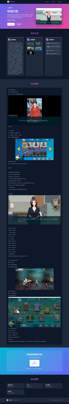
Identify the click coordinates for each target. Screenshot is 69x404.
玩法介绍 (47, 1)
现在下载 (59, 1)
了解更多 (18, 24)
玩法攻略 (53, 1)
